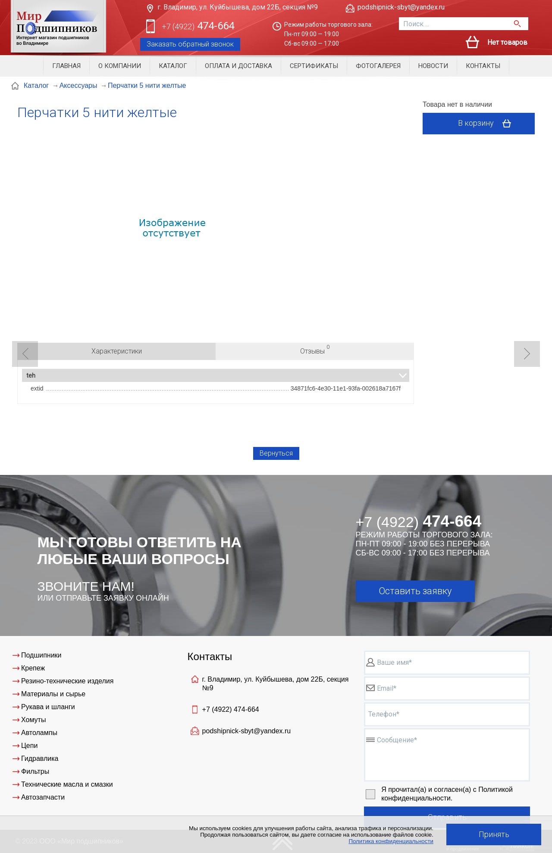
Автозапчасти (43, 797)
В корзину (487, 123)
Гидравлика (40, 758)
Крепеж (33, 668)
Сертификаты (314, 66)
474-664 (198, 26)
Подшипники (41, 655)
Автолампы (39, 732)
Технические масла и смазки (67, 784)
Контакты (483, 66)
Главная (66, 66)
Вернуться (276, 453)
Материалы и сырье (53, 694)
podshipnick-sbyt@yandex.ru (401, 7)
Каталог (173, 66)
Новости (433, 66)
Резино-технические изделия (67, 681)
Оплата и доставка (238, 66)
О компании (119, 66)
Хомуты (33, 719)
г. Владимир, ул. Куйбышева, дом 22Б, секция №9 (237, 7)
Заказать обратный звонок (190, 44)
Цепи (29, 745)
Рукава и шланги (48, 706)
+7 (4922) (230, 709)
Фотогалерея (378, 66)
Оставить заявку (415, 591)
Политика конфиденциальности (390, 841)
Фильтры (35, 771)
